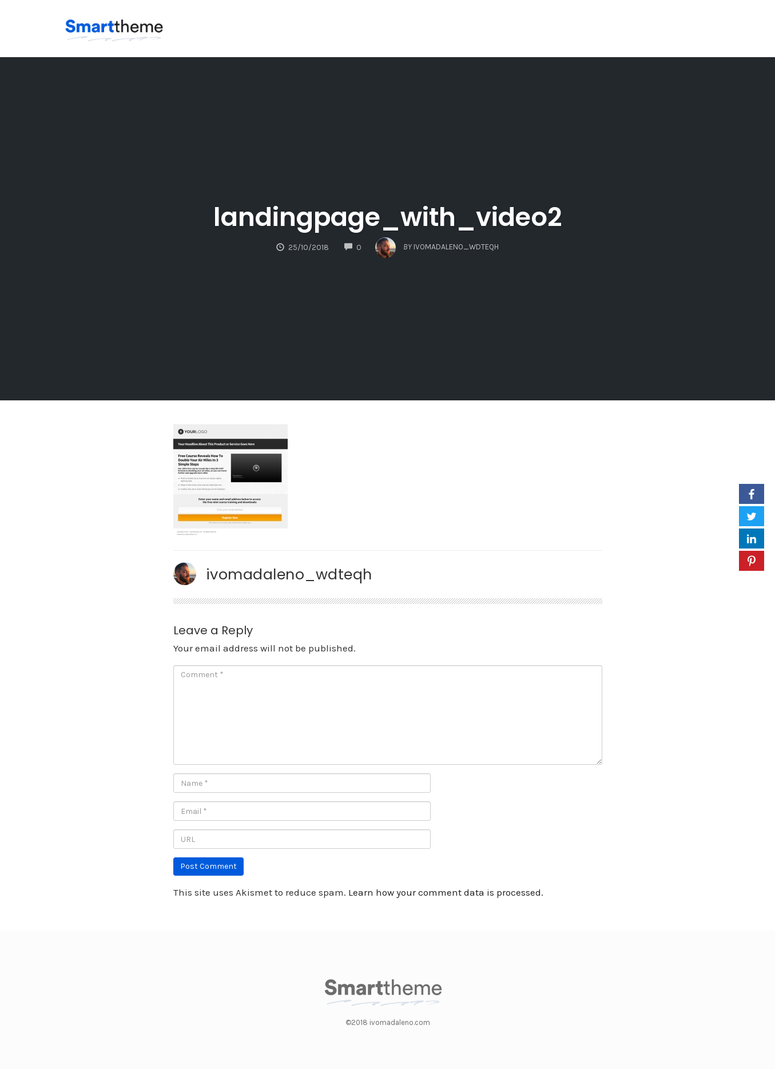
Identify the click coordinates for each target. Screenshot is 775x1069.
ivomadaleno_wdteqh (289, 574)
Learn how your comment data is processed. (445, 892)
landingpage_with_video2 (387, 217)
